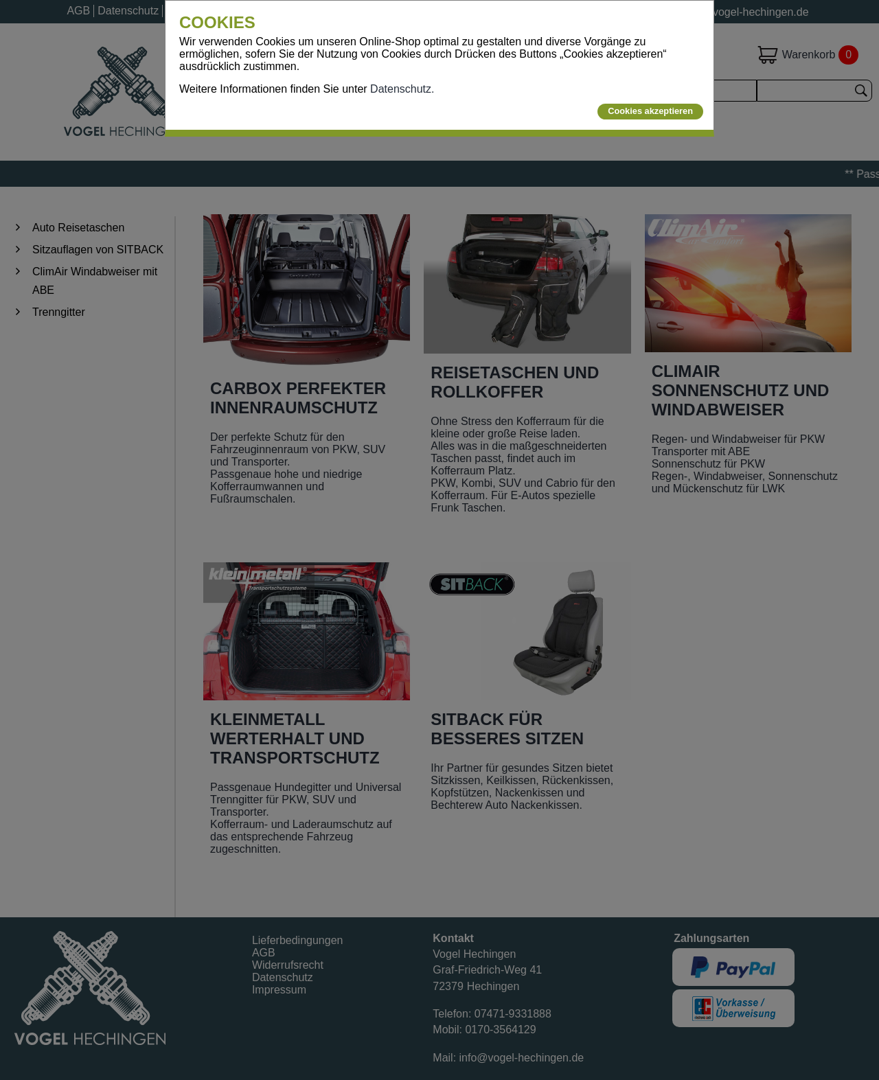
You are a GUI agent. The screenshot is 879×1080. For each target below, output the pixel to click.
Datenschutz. (402, 89)
